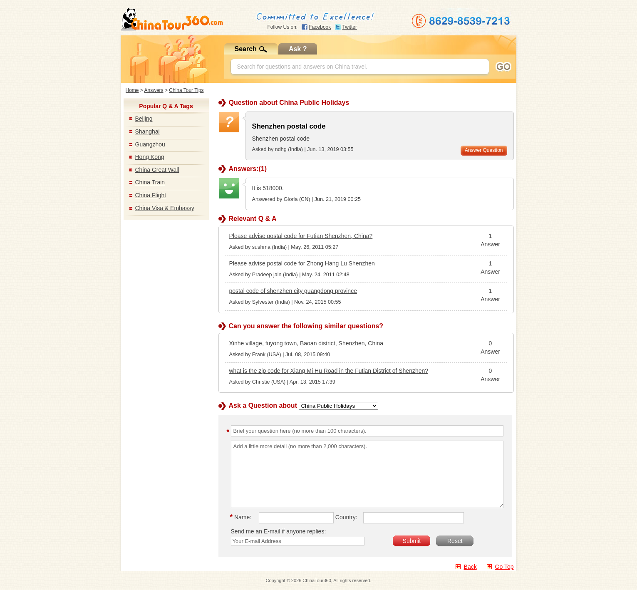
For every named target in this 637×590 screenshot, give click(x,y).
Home (132, 90)
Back (470, 566)
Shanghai (147, 131)
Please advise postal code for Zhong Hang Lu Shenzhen (302, 263)
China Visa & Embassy (164, 208)
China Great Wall (157, 169)
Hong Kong (149, 157)
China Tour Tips (186, 90)
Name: (242, 517)
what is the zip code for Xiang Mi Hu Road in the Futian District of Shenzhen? (329, 370)
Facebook (320, 27)
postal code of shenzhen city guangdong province (293, 291)
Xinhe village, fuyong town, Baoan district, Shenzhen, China (306, 343)
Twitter (349, 27)
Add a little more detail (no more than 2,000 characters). (367, 474)
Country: (346, 517)
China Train (150, 182)
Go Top (504, 566)
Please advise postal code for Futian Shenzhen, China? (301, 236)
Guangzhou (150, 144)
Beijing (144, 118)
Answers (154, 90)
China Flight (150, 195)
